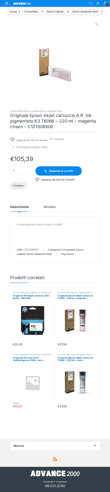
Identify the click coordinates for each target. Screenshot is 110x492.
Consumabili (30, 11)
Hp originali (31, 292)
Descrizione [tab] (19, 207)
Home (13, 11)
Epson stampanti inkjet (85, 11)
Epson (70, 253)
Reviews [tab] (49, 207)
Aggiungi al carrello (61, 170)
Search (91, 3)
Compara (59, 138)
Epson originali (55, 11)
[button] (96, 24)
